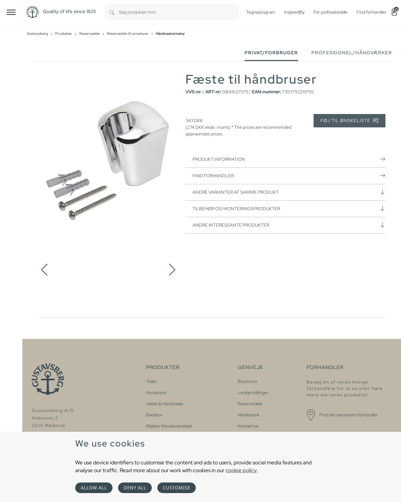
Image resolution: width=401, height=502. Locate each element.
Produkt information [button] (288, 159)
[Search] (112, 12)
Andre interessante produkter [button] (288, 225)
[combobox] (179, 12)
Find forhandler (288, 176)
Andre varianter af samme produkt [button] (288, 192)
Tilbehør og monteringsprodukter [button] (288, 208)
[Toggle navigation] (11, 12)
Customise (176, 488)
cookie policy (241, 470)
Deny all (135, 488)
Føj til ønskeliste (350, 121)
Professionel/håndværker (351, 53)
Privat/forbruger (271, 53)
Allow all (94, 488)
